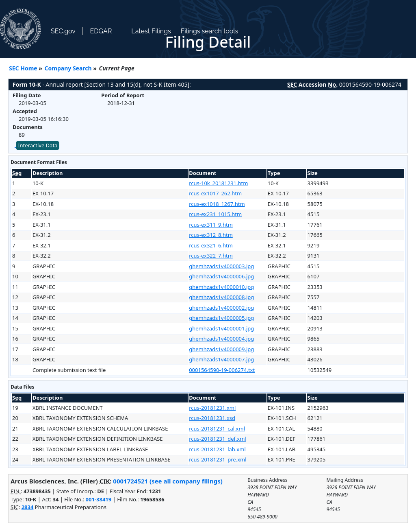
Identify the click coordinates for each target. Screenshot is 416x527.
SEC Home (23, 68)
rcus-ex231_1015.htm (215, 214)
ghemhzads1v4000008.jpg (221, 297)
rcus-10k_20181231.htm (218, 183)
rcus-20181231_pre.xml (217, 459)
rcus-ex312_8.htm (211, 234)
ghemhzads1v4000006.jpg (221, 276)
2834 (28, 507)
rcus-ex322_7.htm (211, 255)
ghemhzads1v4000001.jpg (221, 328)
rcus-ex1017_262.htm (215, 193)
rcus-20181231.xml (212, 407)
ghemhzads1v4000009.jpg (221, 349)
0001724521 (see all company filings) (167, 481)
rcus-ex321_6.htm (211, 245)
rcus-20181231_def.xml (217, 438)
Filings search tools (209, 31)
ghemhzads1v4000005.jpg (221, 317)
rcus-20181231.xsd (212, 418)
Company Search (68, 68)
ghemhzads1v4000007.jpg (221, 359)
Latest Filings (151, 31)
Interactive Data (37, 145)
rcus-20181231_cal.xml (217, 428)
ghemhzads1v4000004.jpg (221, 338)
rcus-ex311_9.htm (211, 224)
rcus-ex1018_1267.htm (217, 204)
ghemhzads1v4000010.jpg (221, 287)
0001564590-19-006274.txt (222, 370)
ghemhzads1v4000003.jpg (221, 266)
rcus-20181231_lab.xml (217, 449)
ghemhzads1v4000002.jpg (221, 307)
